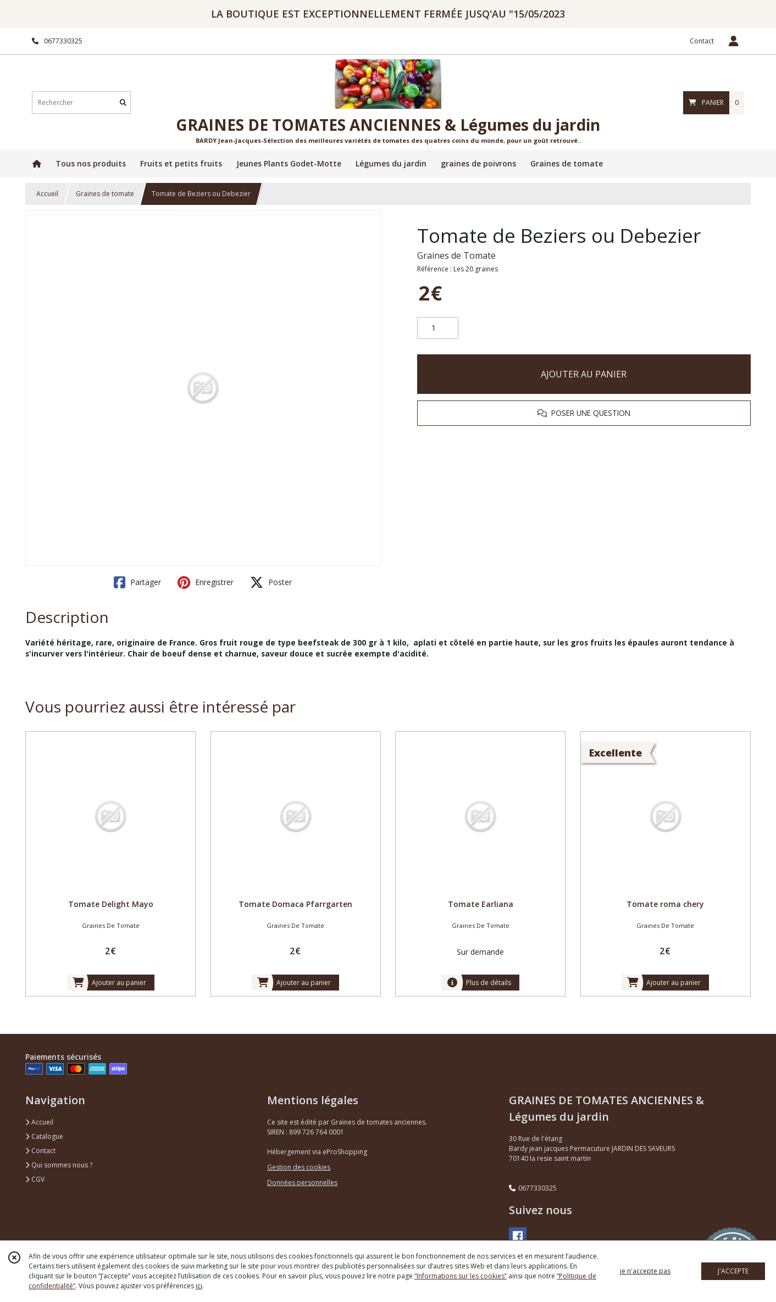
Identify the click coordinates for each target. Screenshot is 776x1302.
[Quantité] (437, 328)
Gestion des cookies (298, 1167)
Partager (137, 582)
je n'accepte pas (645, 1271)
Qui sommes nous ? (58, 1165)
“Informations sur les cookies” (460, 1276)
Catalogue (44, 1136)
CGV (35, 1179)
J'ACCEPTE (733, 1271)
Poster (271, 582)
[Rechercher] (123, 102)
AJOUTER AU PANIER (584, 374)
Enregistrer (206, 582)
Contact (702, 41)
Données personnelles (302, 1182)
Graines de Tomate (456, 255)
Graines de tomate (105, 193)
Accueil (47, 193)
